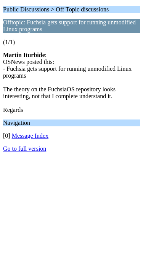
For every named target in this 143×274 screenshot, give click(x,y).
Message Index (30, 135)
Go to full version (24, 148)
